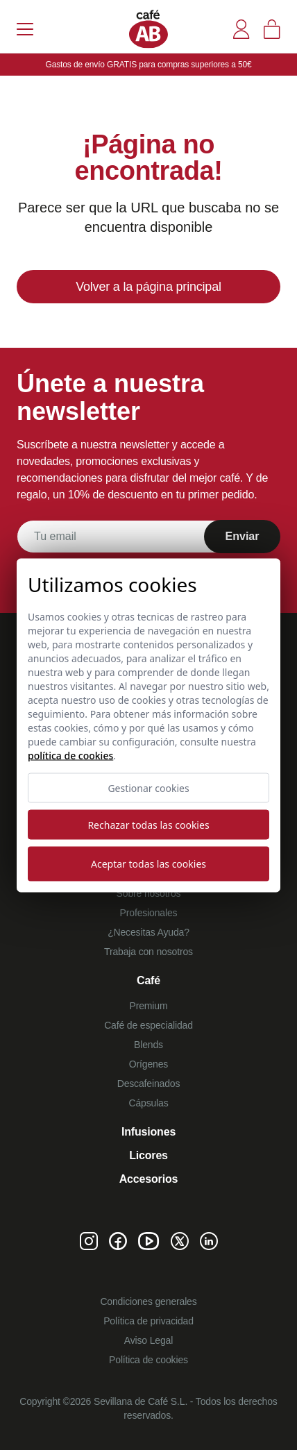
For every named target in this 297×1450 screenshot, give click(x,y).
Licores (148, 1155)
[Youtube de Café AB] (149, 1241)
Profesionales (149, 912)
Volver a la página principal (148, 287)
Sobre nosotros (149, 893)
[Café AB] (148, 29)
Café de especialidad (148, 1025)
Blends (148, 1044)
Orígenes (148, 1064)
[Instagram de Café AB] (89, 1241)
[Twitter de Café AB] (180, 1241)
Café (148, 980)
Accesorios (148, 1179)
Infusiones (148, 1132)
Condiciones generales (148, 1301)
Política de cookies (148, 1359)
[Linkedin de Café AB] (209, 1241)
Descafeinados (148, 1083)
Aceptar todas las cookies (148, 863)
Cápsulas (148, 1102)
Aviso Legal (148, 1340)
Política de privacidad (148, 1320)
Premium (149, 1005)
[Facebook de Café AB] (118, 1241)
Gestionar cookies (148, 787)
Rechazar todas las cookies (148, 824)
